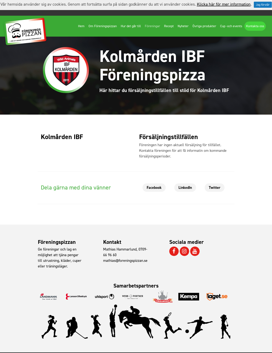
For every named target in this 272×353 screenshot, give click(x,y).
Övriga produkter (204, 26)
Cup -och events (231, 26)
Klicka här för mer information (224, 4)
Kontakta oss (255, 26)
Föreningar (152, 26)
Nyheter (183, 26)
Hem (81, 26)
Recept (169, 26)
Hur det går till (131, 26)
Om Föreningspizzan (103, 26)
